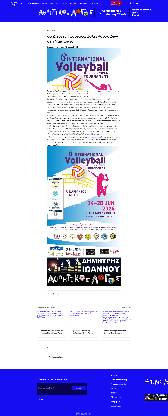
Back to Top (3, 409)
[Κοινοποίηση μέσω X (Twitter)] (53, 294)
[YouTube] (137, 3)
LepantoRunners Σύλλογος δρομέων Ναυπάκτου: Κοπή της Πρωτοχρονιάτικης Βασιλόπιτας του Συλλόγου (51, 331)
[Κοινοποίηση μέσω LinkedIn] (58, 294)
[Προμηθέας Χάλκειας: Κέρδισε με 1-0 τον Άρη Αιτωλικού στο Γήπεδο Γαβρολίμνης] (84, 319)
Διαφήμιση (115, 401)
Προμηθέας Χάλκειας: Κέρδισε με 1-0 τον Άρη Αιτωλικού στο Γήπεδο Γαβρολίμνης (81, 331)
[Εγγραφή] (79, 388)
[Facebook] (130, 3)
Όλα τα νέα (116, 397)
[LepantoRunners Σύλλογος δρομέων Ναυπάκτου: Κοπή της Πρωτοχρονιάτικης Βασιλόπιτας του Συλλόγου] (51, 319)
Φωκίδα (114, 393)
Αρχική (114, 375)
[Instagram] (134, 3)
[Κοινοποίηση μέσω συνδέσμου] (63, 294)
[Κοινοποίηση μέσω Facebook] (48, 294)
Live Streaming (119, 380)
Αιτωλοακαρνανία (118, 384)
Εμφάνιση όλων (126, 307)
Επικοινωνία (116, 406)
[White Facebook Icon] (39, 399)
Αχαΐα (113, 388)
